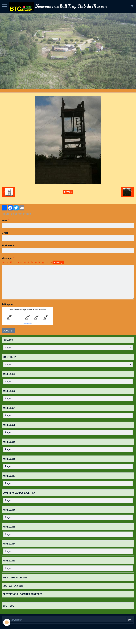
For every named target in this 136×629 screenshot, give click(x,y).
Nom (4, 220)
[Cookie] (6, 622)
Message (7, 258)
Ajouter (8, 330)
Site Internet (8, 245)
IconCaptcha (27, 323)
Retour (68, 192)
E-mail (5, 233)
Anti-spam (7, 304)
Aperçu (58, 262)
